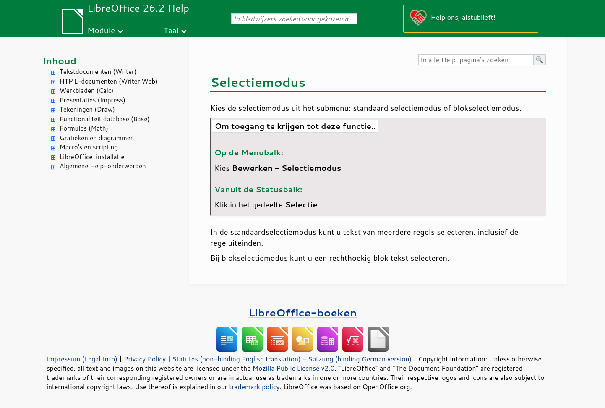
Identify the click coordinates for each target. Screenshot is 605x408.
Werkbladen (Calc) (87, 90)
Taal (171, 30)
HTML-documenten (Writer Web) (109, 81)
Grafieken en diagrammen (97, 137)
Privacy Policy (145, 359)
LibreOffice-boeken (302, 312)
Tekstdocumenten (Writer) (98, 71)
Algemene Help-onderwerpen (103, 166)
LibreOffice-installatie (92, 156)
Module (101, 30)
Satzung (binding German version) (360, 359)
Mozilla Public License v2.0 (294, 368)
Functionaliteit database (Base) (105, 119)
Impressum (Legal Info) (82, 359)
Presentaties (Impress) (92, 100)
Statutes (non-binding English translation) (236, 359)
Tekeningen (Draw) (87, 109)
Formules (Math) (84, 128)
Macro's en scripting (89, 147)
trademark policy (254, 386)
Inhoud (59, 60)
